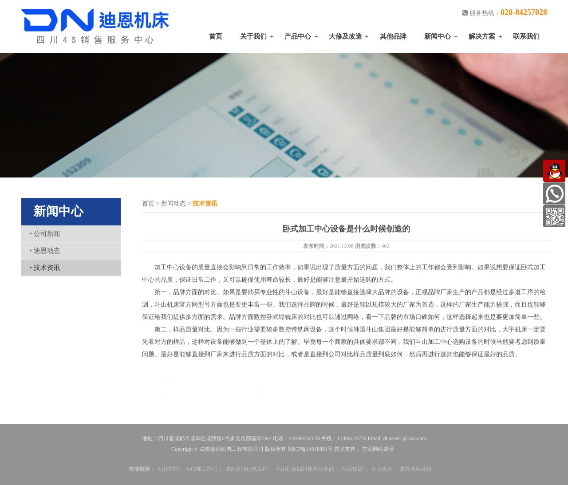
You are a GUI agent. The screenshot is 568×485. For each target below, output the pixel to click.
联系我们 (526, 36)
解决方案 (482, 36)
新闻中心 (437, 36)
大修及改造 (345, 36)
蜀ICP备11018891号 (310, 450)
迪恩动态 (45, 250)
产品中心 (297, 36)
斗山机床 (381, 470)
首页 (215, 36)
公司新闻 (45, 233)
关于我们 (253, 36)
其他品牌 (393, 36)
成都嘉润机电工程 (246, 470)
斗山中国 (167, 470)
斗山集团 (352, 470)
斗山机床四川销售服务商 (305, 470)
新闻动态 (173, 204)
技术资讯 (45, 266)
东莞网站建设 (378, 450)
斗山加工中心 (201, 470)
